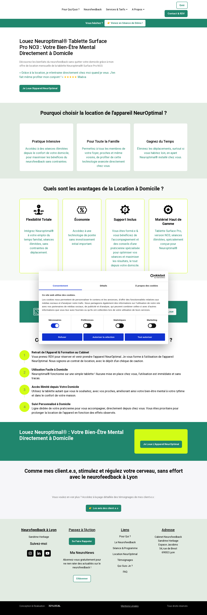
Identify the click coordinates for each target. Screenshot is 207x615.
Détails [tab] (103, 285)
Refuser (62, 337)
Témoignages (125, 559)
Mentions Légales (130, 606)
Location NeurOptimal (125, 554)
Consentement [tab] (60, 285)
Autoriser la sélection (104, 337)
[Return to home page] (37, 9)
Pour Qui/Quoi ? (70, 9)
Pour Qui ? (125, 536)
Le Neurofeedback (125, 542)
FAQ (125, 571)
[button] (182, 5)
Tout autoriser (145, 337)
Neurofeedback (93, 9)
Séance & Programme (125, 548)
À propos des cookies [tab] (146, 285)
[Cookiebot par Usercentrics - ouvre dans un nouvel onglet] (152, 276)
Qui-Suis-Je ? (125, 565)
